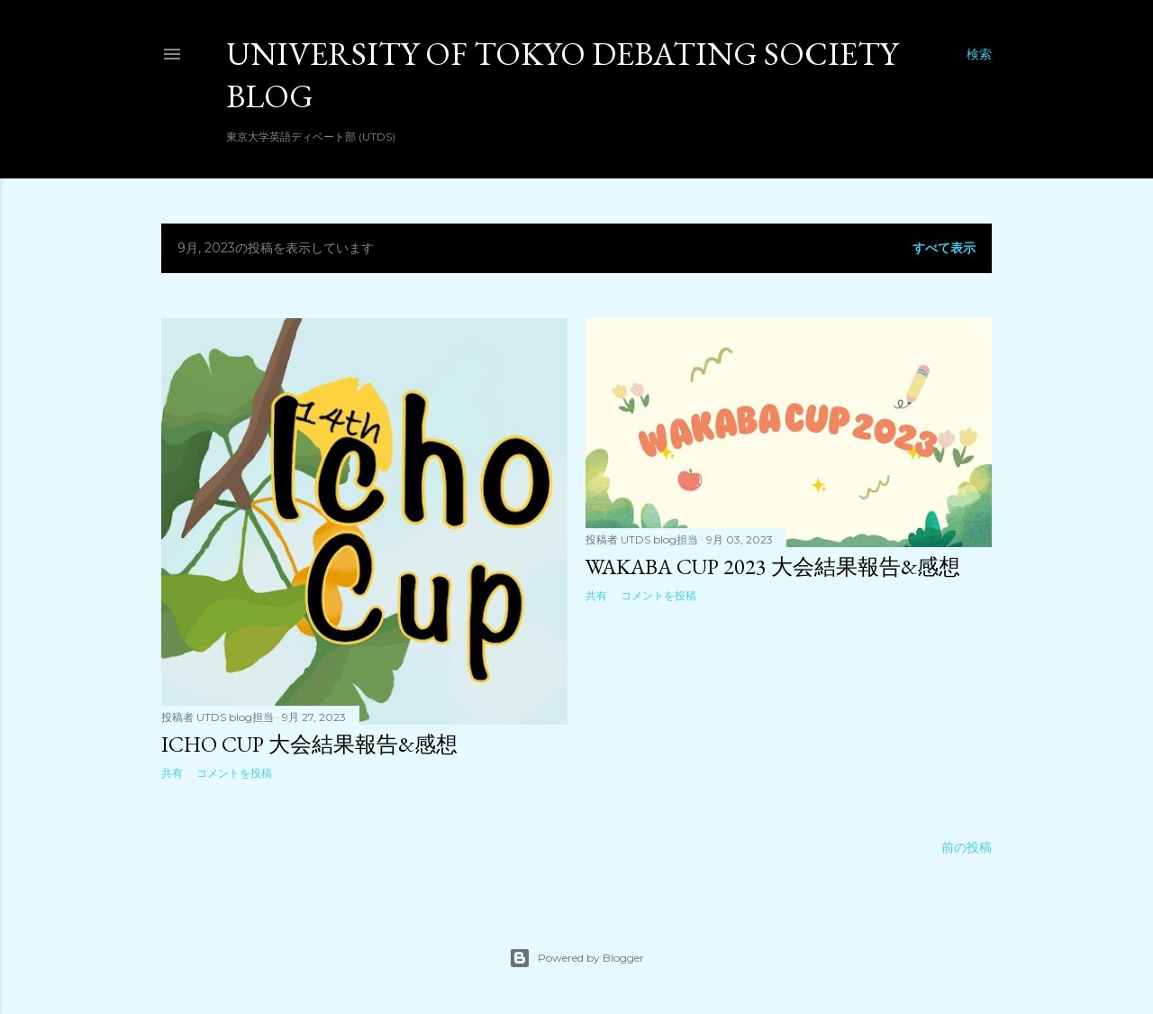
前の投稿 (966, 847)
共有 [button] (172, 773)
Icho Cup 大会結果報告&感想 (309, 744)
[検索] (979, 54)
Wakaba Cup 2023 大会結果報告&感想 (773, 566)
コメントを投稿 (234, 773)
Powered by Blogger (576, 958)
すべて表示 (944, 248)
